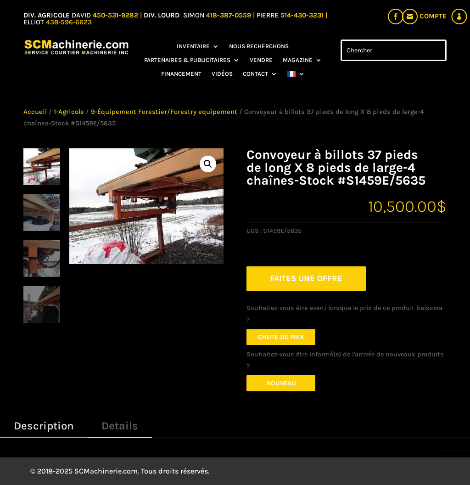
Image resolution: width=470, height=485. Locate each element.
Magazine (298, 60)
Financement (181, 74)
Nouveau (281, 383)
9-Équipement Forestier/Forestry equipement (164, 112)
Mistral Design (277, 471)
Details (119, 425)
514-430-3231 (302, 15)
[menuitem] (296, 76)
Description (44, 425)
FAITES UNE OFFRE (306, 278)
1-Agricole (69, 112)
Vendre (261, 60)
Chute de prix (281, 337)
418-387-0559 (229, 15)
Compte (433, 16)
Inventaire (193, 46)
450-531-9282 (115, 15)
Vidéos (222, 74)
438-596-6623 (69, 22)
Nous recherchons (259, 46)
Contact (255, 74)
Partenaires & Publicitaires (187, 60)
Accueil (35, 112)
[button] (208, 164)
